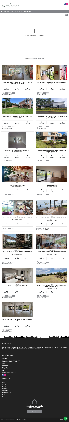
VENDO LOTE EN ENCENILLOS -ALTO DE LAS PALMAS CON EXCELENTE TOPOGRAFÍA (51, 286)
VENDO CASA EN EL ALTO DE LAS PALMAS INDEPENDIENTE (51, 82)
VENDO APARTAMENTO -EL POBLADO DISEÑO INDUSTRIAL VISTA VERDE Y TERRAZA (51, 252)
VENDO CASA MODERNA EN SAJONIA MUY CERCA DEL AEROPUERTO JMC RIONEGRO (17, 184)
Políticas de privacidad (7, 396)
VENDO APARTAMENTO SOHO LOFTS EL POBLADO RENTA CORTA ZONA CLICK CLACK (17, 83)
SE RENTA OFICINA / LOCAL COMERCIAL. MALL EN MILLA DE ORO (17, 320)
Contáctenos (5, 394)
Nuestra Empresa (6, 392)
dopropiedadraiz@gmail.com (8, 372)
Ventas (4, 384)
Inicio (3, 382)
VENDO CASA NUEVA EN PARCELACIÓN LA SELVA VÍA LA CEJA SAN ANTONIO (52, 117)
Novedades (5, 390)
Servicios (4, 388)
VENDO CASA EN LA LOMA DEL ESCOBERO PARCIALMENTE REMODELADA (17, 117)
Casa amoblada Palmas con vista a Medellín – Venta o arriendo (51, 218)
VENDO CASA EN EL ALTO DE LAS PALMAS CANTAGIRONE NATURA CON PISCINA (52, 151)
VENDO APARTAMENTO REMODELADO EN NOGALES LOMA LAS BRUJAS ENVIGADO (51, 184)
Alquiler (4, 386)
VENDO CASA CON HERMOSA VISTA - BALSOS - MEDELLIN (17, 218)
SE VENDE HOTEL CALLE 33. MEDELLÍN (17, 285)
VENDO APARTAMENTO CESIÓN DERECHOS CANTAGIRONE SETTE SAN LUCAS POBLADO (17, 252)
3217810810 (6, 11)
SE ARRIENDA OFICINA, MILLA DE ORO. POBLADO (17, 150)
